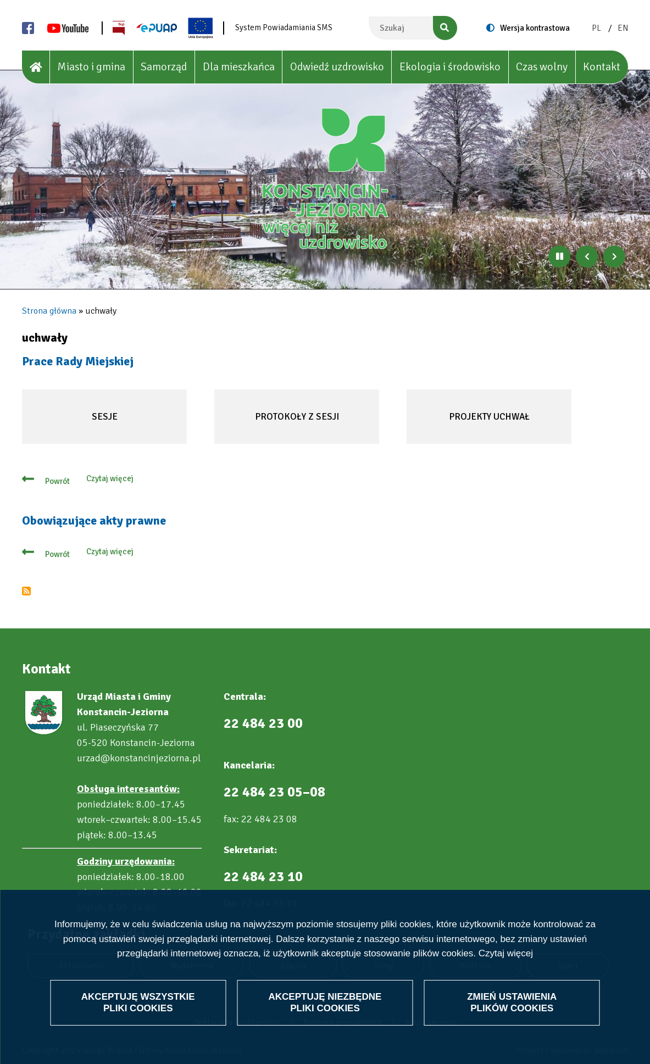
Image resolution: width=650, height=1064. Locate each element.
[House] (36, 67)
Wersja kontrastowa (535, 28)
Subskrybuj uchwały (26, 591)
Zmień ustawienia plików (512, 1022)
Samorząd (164, 67)
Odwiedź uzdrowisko (337, 67)
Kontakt (601, 67)
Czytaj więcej (506, 973)
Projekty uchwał (485, 427)
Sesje (86, 427)
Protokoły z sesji (293, 427)
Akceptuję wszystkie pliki (138, 1022)
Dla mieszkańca (239, 67)
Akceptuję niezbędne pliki (325, 1022)
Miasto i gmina (91, 67)
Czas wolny (542, 67)
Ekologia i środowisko (450, 67)
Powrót (57, 481)
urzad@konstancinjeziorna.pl (139, 758)
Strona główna (49, 310)
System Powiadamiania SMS (283, 27)
